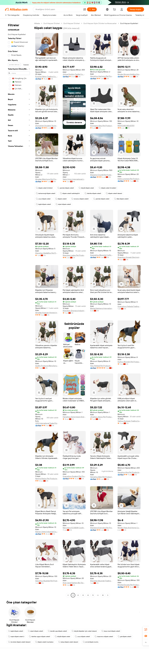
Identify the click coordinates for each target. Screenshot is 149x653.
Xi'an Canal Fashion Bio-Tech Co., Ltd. (74, 583)
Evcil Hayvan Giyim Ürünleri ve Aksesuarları (100, 23)
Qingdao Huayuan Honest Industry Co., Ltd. (46, 313)
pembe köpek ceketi (65, 188)
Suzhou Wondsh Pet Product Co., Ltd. (129, 362)
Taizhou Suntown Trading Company (129, 421)
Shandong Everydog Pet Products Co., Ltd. (101, 528)
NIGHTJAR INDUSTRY (126, 126)
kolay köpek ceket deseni (68, 642)
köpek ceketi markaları (44, 642)
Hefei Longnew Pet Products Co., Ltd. (129, 179)
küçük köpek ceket (86, 188)
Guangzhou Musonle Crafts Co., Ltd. (101, 255)
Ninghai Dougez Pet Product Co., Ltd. (129, 585)
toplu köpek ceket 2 (16, 637)
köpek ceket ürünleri (44, 188)
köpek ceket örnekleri (107, 188)
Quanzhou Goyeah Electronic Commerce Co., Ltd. (129, 257)
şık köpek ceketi (124, 637)
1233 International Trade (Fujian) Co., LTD (46, 423)
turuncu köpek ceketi (80, 199)
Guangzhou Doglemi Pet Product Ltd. (74, 476)
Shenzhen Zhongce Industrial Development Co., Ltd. (74, 311)
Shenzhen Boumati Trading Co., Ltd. (101, 581)
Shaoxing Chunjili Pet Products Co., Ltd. (101, 175)
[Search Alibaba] (58, 9)
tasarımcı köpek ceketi (104, 637)
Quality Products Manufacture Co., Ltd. (46, 366)
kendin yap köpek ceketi (57, 631)
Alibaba (37, 23)
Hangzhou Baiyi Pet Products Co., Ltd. (101, 477)
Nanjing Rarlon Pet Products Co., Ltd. (46, 479)
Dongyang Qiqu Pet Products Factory (101, 126)
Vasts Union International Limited (74, 179)
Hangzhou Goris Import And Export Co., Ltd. (74, 417)
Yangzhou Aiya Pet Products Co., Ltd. (129, 472)
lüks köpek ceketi (121, 199)
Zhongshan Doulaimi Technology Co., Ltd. (46, 126)
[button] (84, 9)
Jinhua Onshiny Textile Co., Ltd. (74, 74)
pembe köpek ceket (101, 199)
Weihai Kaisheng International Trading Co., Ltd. (101, 308)
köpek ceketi (61, 199)
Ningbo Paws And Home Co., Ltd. (129, 528)
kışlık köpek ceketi (43, 204)
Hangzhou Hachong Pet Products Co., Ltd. (101, 76)
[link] (146, 629)
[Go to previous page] (68, 595)
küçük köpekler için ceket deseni (84, 631)
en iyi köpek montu (90, 642)
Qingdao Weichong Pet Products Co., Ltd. (46, 179)
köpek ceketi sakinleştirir (70, 193)
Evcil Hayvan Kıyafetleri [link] (129, 23)
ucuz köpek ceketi (82, 637)
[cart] (115, 10)
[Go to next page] (108, 595)
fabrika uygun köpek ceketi (39, 637)
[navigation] (18, 309)
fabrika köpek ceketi (93, 193)
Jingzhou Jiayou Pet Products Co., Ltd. (101, 417)
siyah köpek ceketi (63, 204)
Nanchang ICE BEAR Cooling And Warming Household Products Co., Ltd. (74, 528)
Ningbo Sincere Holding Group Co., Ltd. (129, 74)
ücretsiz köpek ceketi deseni (19, 642)
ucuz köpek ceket (43, 199)
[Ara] (92, 9)
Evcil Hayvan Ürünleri (52, 23)
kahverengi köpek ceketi (45, 193)
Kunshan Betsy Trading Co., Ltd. (46, 76)
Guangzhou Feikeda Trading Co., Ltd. (129, 306)
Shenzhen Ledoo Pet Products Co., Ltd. (74, 255)
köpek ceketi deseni (114, 193)
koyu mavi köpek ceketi (110, 631)
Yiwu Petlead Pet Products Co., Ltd (101, 366)
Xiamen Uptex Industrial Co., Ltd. (46, 532)
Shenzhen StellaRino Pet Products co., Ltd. (46, 253)
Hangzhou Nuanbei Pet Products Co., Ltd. (46, 581)
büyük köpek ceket (62, 637)
